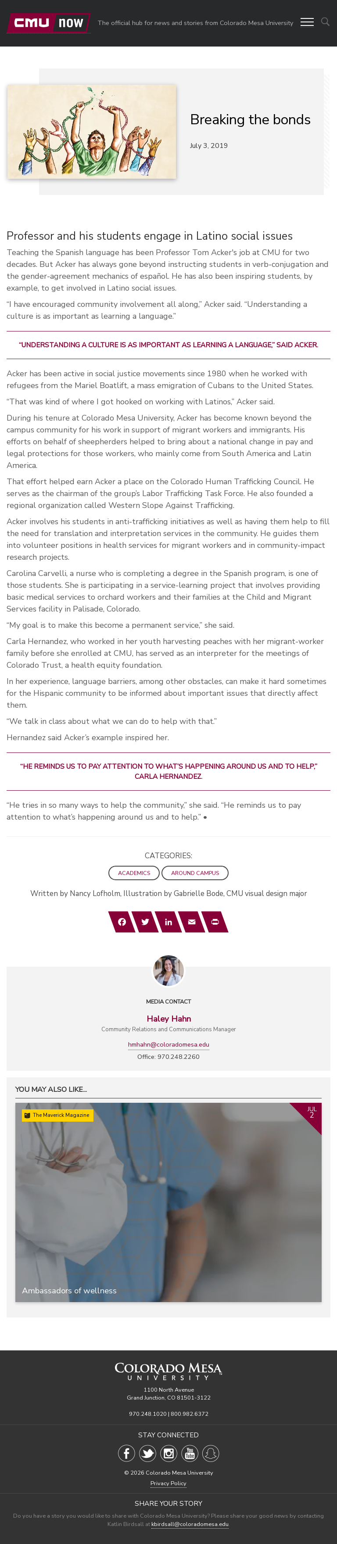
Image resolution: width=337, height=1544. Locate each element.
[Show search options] (325, 22)
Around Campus (195, 873)
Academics (134, 873)
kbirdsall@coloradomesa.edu (190, 1524)
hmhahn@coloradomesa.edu (168, 1044)
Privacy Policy (168, 1483)
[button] (307, 22)
